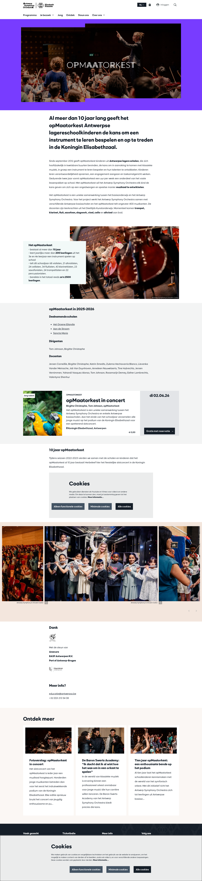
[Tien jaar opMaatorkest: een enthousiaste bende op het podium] (154, 741)
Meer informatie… (96, 497)
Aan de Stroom (61, 328)
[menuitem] (30, 15)
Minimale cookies (100, 506)
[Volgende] (196, 610)
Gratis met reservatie (159, 431)
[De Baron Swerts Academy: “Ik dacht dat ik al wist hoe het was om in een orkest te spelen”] (101, 741)
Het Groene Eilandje (64, 324)
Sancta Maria (60, 333)
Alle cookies (124, 506)
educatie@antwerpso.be (62, 693)
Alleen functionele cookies (68, 506)
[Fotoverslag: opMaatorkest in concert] (48, 741)
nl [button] (141, 5)
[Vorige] (189, 610)
